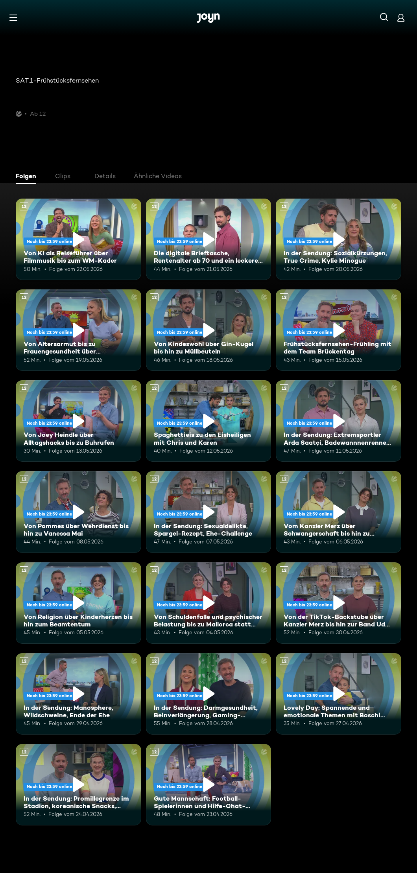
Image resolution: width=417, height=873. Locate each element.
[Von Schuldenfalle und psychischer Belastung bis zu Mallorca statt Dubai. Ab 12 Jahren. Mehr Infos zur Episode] (208, 603)
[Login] (400, 17)
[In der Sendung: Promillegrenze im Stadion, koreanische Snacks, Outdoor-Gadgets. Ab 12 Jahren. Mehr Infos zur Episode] (78, 784)
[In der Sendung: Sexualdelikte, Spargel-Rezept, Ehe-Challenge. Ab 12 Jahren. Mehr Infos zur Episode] (208, 512)
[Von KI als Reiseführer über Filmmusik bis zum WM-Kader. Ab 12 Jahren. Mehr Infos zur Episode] (78, 239)
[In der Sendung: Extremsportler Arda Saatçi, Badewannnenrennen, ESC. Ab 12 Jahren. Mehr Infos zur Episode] (338, 421)
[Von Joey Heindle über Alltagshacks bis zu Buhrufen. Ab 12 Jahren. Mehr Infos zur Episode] (78, 421)
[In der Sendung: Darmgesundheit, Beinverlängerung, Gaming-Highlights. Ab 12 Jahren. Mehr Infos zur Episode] (208, 694)
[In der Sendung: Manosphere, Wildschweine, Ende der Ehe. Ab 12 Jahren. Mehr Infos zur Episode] (78, 694)
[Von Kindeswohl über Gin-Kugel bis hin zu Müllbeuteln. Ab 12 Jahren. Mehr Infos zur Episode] (208, 330)
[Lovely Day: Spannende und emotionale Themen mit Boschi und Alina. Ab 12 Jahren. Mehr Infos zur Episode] (338, 694)
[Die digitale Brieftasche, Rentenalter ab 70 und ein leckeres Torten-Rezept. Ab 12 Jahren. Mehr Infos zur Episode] (208, 239)
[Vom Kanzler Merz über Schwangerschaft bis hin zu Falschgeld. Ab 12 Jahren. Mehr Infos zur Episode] (338, 512)
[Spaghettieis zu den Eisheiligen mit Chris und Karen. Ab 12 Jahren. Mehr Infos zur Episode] (208, 421)
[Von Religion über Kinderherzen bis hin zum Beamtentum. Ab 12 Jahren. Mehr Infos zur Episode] (78, 603)
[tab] (28, 177)
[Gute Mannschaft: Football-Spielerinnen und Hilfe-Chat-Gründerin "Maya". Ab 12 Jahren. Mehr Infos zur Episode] (208, 784)
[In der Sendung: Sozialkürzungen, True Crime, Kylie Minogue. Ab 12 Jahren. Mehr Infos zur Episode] (338, 239)
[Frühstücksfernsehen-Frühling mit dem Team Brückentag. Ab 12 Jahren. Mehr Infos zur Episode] (338, 330)
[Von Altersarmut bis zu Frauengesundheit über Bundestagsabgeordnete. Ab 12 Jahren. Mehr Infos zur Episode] (78, 330)
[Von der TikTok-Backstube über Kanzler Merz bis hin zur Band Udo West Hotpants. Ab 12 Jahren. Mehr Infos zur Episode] (338, 603)
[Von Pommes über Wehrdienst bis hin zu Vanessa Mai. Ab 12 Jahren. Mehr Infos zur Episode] (78, 512)
